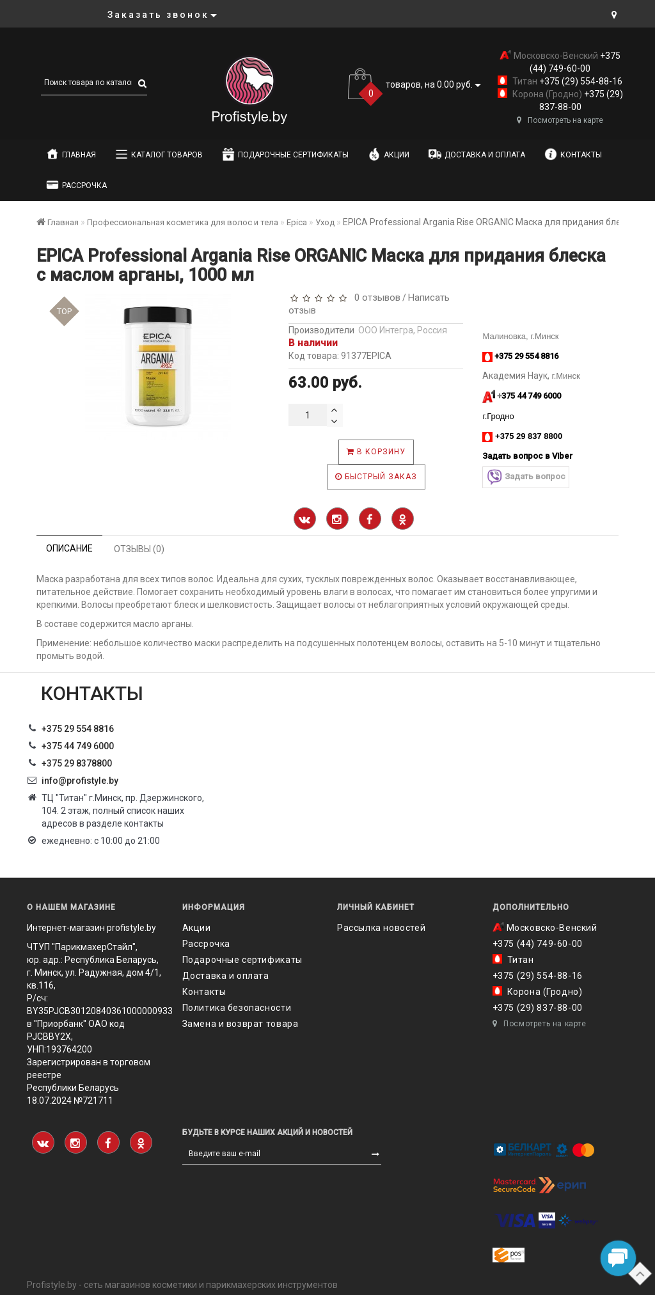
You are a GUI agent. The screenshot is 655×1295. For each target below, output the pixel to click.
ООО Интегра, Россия (402, 330)
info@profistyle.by (80, 780)
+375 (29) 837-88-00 (538, 1008)
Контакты (573, 154)
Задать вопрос (525, 477)
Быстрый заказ (376, 476)
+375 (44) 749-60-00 (538, 944)
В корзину (376, 451)
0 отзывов (374, 297)
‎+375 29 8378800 (77, 763)
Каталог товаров (159, 154)
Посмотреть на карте (560, 120)
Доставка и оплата (477, 154)
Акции (388, 154)
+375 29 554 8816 (78, 729)
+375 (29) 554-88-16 (579, 81)
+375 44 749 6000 (78, 746)
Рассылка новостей (381, 928)
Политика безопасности (237, 1008)
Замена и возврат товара (240, 1024)
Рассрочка (76, 185)
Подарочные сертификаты (285, 154)
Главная (71, 154)
